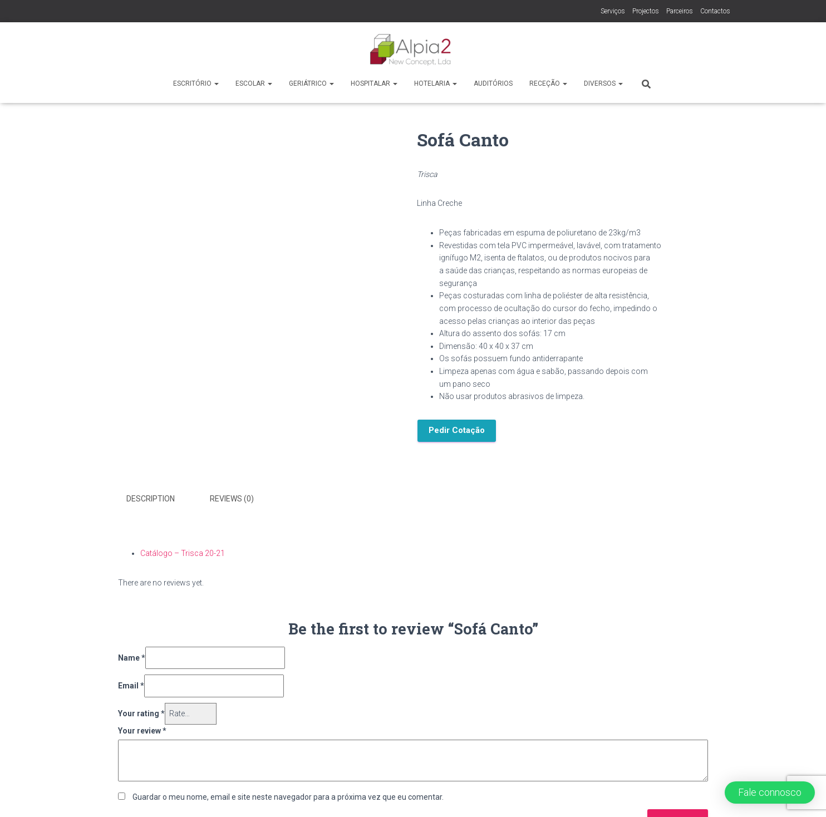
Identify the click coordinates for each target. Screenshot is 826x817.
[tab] (159, 499)
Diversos (603, 83)
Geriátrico (311, 83)
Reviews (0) (232, 498)
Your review (142, 729)
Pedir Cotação (457, 430)
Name (131, 656)
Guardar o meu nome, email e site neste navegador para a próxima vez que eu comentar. (288, 795)
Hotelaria (435, 83)
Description (150, 498)
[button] (770, 792)
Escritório (196, 83)
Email (131, 684)
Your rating (141, 711)
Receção (548, 83)
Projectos (645, 11)
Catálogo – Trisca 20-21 (182, 551)
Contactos (715, 11)
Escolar (253, 83)
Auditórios (493, 83)
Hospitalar (374, 83)
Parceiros (679, 11)
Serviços (613, 11)
